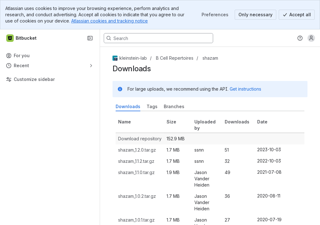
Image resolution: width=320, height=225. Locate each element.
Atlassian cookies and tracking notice (109, 20)
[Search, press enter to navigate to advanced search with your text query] (158, 38)
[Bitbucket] (21, 38)
